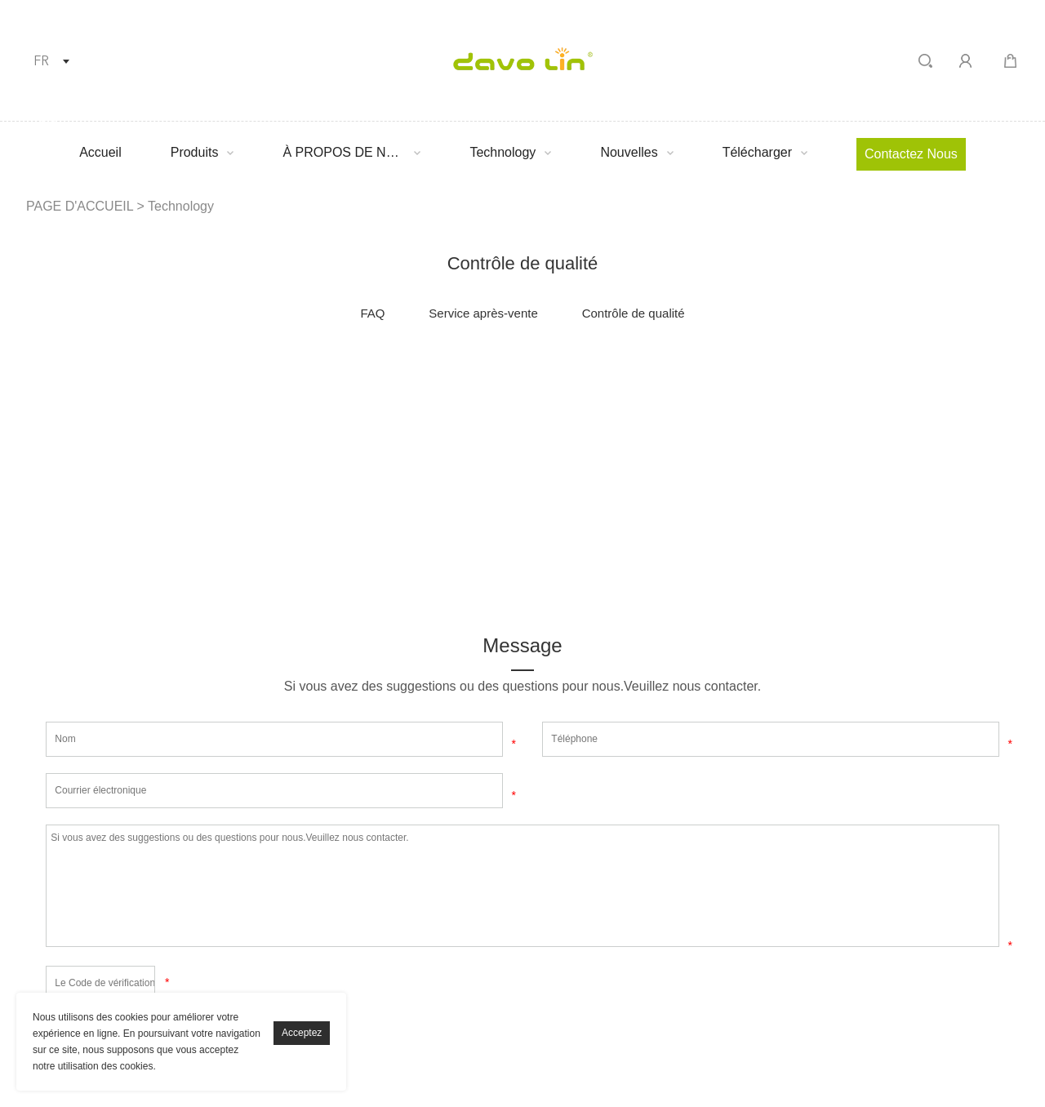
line (339, 377)
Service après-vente (483, 313)
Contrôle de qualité (633, 313)
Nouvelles (628, 152)
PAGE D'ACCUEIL (79, 206)
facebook (63, 377)
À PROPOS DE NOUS (343, 152)
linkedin (131, 377)
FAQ (372, 313)
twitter (201, 377)
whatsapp (407, 377)
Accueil (100, 152)
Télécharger (757, 152)
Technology (502, 152)
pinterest (269, 377)
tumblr (477, 377)
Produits (195, 152)
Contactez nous (911, 154)
